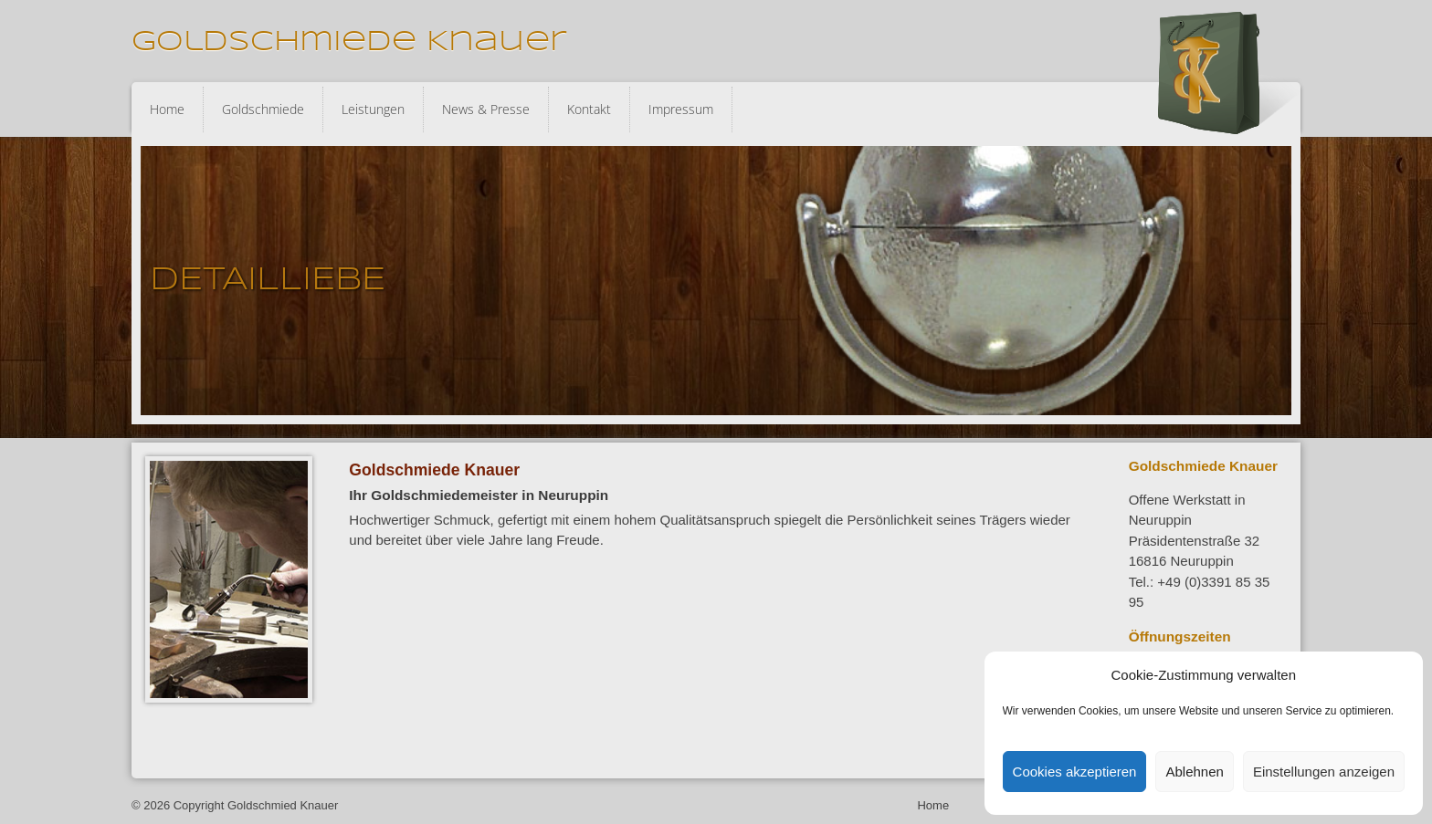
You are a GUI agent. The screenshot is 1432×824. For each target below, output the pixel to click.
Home (167, 109)
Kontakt (589, 109)
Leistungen (373, 109)
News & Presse (486, 109)
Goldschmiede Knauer (349, 42)
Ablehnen (1194, 771)
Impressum (680, 109)
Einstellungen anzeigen (1324, 771)
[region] (716, 280)
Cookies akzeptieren (1075, 771)
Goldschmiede (263, 109)
